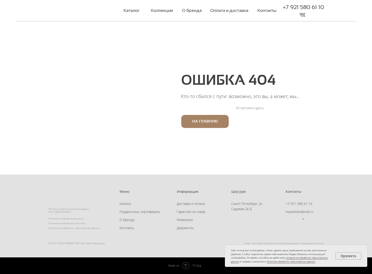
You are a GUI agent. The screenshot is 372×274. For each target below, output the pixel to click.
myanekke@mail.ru (299, 211)
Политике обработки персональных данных (291, 261)
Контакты (127, 228)
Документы (185, 228)
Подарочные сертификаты (140, 211)
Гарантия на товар (191, 211)
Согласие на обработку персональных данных (74, 228)
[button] (311, 14)
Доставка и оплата (191, 203)
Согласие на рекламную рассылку (67, 223)
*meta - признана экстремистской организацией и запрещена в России (283, 243)
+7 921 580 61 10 (303, 7)
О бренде (127, 219)
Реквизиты (185, 219)
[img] (77, 11)
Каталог (125, 203)
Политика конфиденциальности (66, 218)
